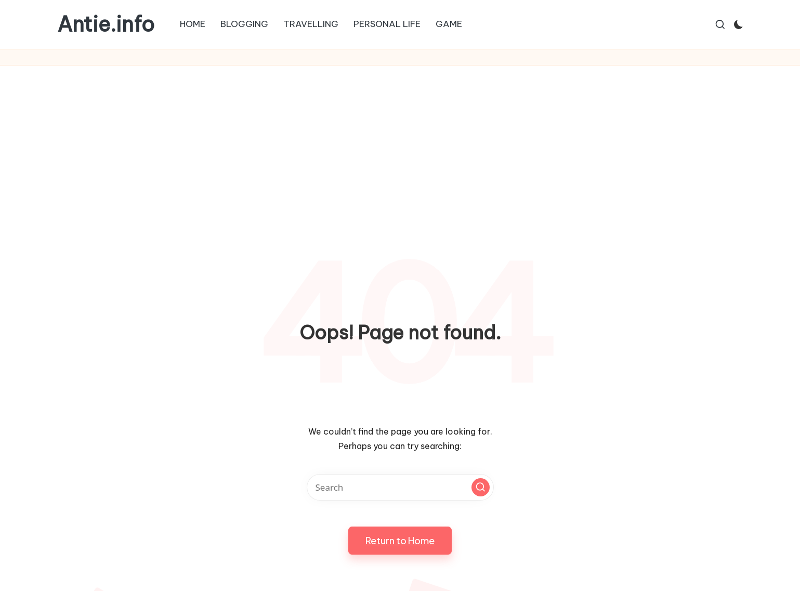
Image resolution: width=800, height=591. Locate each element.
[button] (480, 487)
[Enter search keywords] (400, 487)
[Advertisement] (400, 143)
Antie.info (105, 24)
